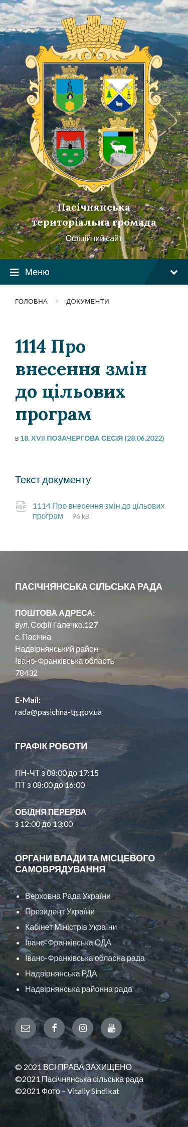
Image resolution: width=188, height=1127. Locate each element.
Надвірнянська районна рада (78, 988)
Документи (87, 301)
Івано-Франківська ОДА (68, 942)
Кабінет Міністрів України (71, 926)
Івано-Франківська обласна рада (85, 957)
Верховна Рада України (68, 895)
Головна (31, 301)
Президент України (60, 911)
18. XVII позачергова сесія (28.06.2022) (92, 438)
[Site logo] (94, 190)
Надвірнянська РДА (61, 973)
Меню (94, 272)
